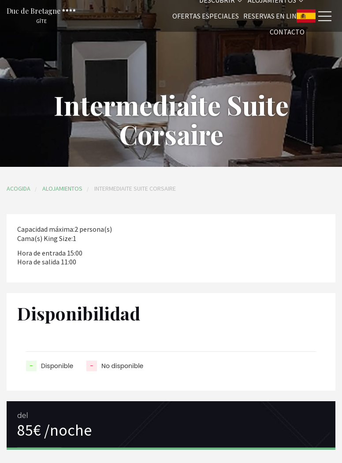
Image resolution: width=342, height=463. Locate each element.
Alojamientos (62, 188)
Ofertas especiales (205, 15)
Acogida (18, 188)
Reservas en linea (274, 15)
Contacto (287, 31)
